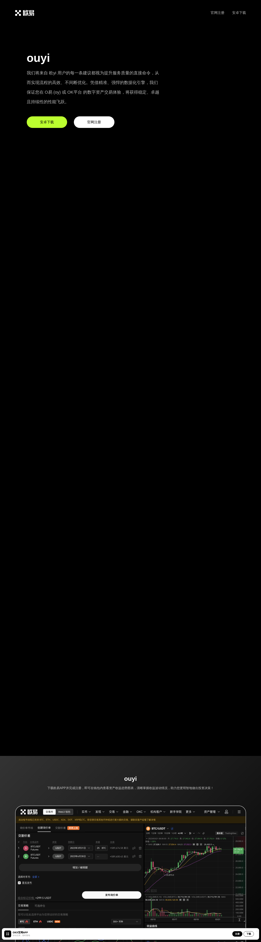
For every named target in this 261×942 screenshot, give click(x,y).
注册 (237, 933)
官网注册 (217, 13)
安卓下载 (239, 13)
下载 (248, 933)
